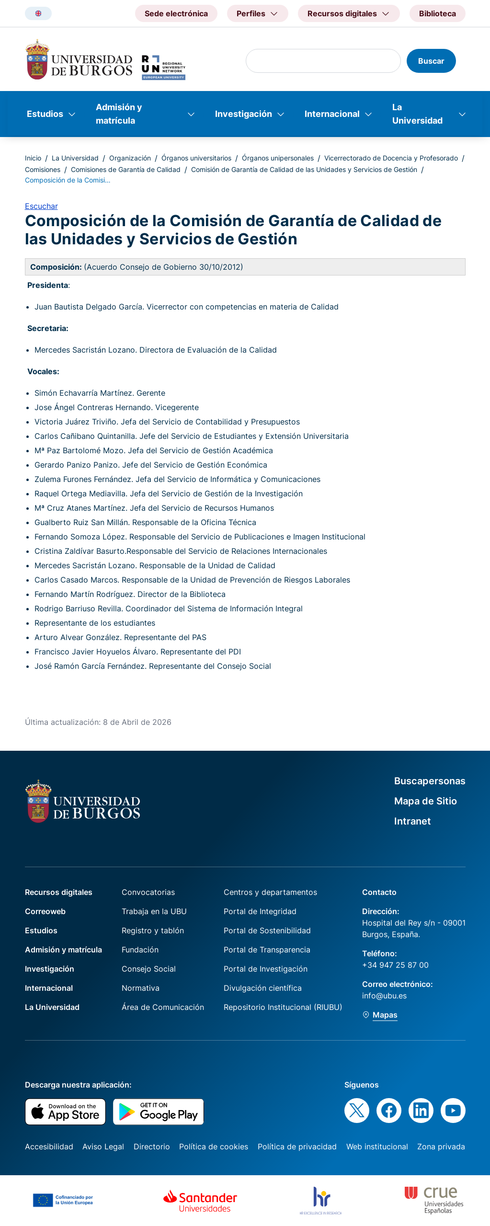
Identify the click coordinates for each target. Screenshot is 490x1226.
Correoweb (45, 911)
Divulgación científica (263, 988)
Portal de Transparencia (267, 949)
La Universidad (417, 114)
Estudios (45, 114)
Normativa (141, 988)
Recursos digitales (58, 892)
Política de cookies (213, 1146)
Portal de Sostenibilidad (267, 930)
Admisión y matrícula (119, 114)
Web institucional (377, 1146)
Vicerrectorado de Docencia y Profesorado (391, 158)
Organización (130, 158)
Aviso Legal (103, 1146)
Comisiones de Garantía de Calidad (126, 169)
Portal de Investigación (266, 969)
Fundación (140, 949)
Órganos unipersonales (278, 158)
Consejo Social (149, 969)
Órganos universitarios (196, 158)
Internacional (332, 114)
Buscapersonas (430, 781)
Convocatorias (148, 892)
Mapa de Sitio (425, 801)
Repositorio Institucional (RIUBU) (283, 1007)
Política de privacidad (297, 1146)
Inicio (33, 158)
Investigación (243, 114)
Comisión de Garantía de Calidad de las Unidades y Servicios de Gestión (304, 169)
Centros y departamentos (270, 892)
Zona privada (441, 1146)
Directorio (152, 1146)
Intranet (412, 821)
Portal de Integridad (260, 911)
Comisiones (42, 169)
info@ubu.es (384, 995)
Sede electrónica (176, 13)
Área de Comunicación (163, 1007)
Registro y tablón (153, 930)
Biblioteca (437, 13)
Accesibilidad (49, 1146)
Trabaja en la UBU (154, 911)
